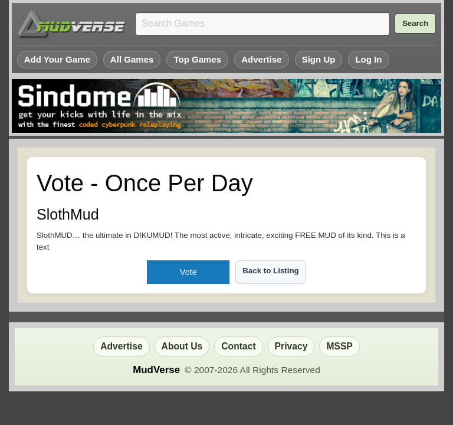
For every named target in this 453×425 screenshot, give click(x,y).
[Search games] (262, 23)
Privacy (291, 346)
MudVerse (156, 369)
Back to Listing (270, 270)
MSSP (339, 346)
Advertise (261, 59)
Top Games (197, 59)
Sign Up (319, 59)
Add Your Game (57, 59)
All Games (132, 59)
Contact (238, 346)
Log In (368, 59)
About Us (182, 346)
